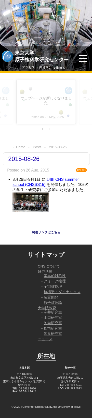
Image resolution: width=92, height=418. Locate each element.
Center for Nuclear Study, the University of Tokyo (52, 406)
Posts (37, 147)
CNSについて (49, 266)
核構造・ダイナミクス (62, 292)
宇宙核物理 (53, 286)
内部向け (45, 67)
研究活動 (45, 271)
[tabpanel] (46, 102)
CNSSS (81, 170)
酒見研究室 (53, 334)
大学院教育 (47, 308)
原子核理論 (53, 302)
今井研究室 (53, 312)
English (61, 67)
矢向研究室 (53, 323)
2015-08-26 (58, 147)
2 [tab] (49, 129)
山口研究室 (53, 317)
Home (20, 147)
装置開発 (51, 297)
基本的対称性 (55, 276)
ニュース (45, 339)
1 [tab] (42, 129)
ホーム (13, 67)
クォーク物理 (55, 281)
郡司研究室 (53, 328)
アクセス (28, 67)
